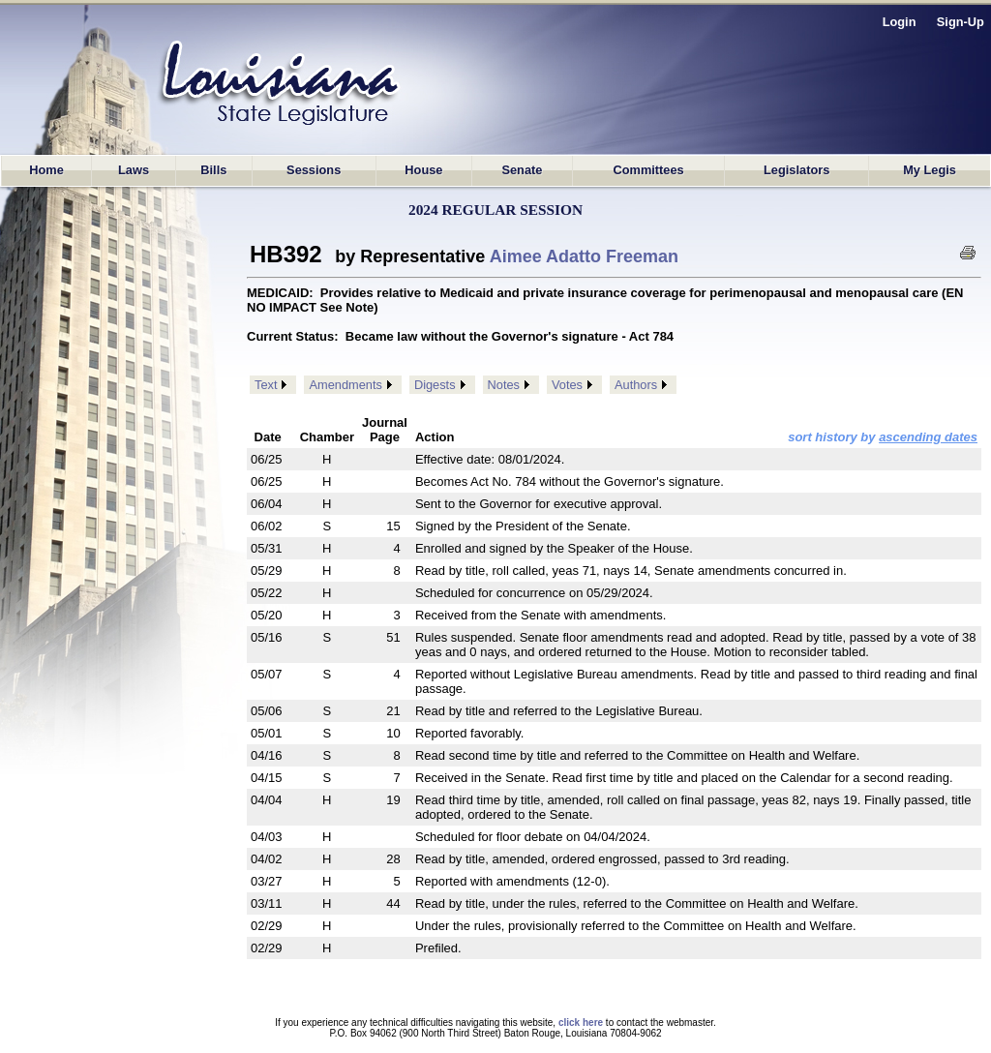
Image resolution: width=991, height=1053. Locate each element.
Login (899, 22)
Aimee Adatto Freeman (584, 256)
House (423, 170)
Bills (213, 170)
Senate (521, 170)
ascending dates (928, 437)
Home (46, 170)
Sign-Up (960, 22)
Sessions (313, 170)
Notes (504, 384)
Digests (435, 384)
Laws (133, 170)
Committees (648, 170)
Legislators (796, 170)
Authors (636, 384)
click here (580, 1022)
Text (266, 384)
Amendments (345, 384)
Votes (567, 384)
